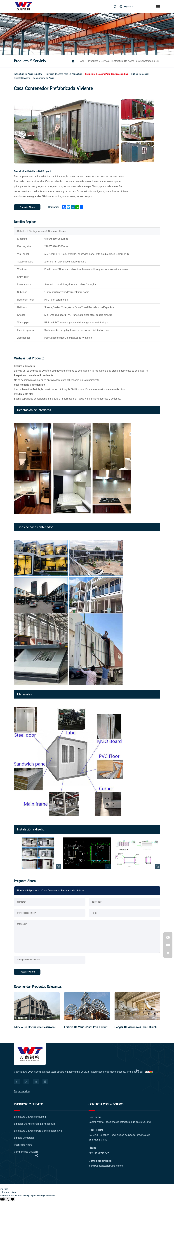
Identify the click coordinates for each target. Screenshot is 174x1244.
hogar (82, 61)
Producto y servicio (99, 61)
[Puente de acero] (22, 78)
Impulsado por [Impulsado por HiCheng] (135, 1071)
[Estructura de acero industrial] (28, 74)
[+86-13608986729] (168, 937)
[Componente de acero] (43, 78)
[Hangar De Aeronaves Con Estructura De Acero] (137, 1006)
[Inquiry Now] (27, 207)
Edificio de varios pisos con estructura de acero (94, 1027)
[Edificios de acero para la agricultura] (64, 74)
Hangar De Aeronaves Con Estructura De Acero (143, 1027)
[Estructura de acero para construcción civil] (106, 74)
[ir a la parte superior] (168, 952)
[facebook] (17, 1081)
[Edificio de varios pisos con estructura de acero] (87, 1006)
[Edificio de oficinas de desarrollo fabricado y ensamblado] (37, 1006)
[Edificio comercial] (139, 74)
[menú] (158, 6)
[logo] (23, 6)
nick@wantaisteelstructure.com (106, 1165)
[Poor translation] (10, 1199)
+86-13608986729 (99, 1152)
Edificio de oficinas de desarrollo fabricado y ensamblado (49, 1027)
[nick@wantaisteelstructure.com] (168, 945)
